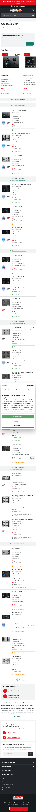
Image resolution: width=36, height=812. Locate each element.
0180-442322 (16, 697)
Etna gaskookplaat (17, 713)
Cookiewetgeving (16, 802)
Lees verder (17, 716)
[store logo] (16, 10)
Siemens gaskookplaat (29, 713)
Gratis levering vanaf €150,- (19, 6)
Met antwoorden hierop (13, 691)
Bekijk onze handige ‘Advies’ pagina (18, 180)
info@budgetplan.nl (13, 737)
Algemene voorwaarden (13, 804)
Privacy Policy (7, 802)
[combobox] (18, 15)
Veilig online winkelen (27, 802)
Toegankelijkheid (24, 804)
